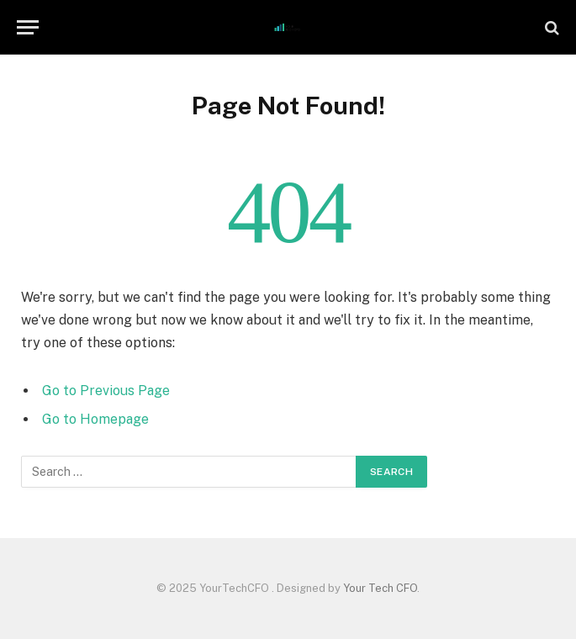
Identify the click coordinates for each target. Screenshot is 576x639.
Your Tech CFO (380, 588)
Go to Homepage (95, 419)
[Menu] (28, 27)
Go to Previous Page (106, 391)
